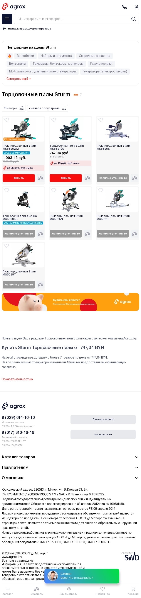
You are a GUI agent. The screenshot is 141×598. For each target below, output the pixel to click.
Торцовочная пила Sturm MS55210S (67, 147)
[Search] (133, 19)
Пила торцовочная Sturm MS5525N (67, 218)
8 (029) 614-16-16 (18, 417)
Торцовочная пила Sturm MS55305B (20, 218)
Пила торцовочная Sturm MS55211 (114, 218)
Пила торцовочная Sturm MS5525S (114, 147)
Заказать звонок (103, 419)
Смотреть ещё (17, 78)
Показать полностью (17, 379)
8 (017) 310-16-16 (18, 432)
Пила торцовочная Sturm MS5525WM (20, 147)
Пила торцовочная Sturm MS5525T (20, 273)
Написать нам (103, 434)
